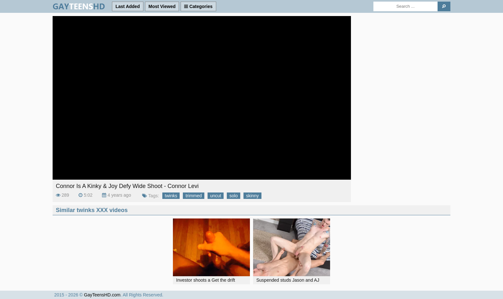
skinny (252, 195)
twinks (171, 195)
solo (233, 195)
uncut (215, 195)
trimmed (193, 195)
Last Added (127, 6)
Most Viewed (162, 6)
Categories (198, 6)
